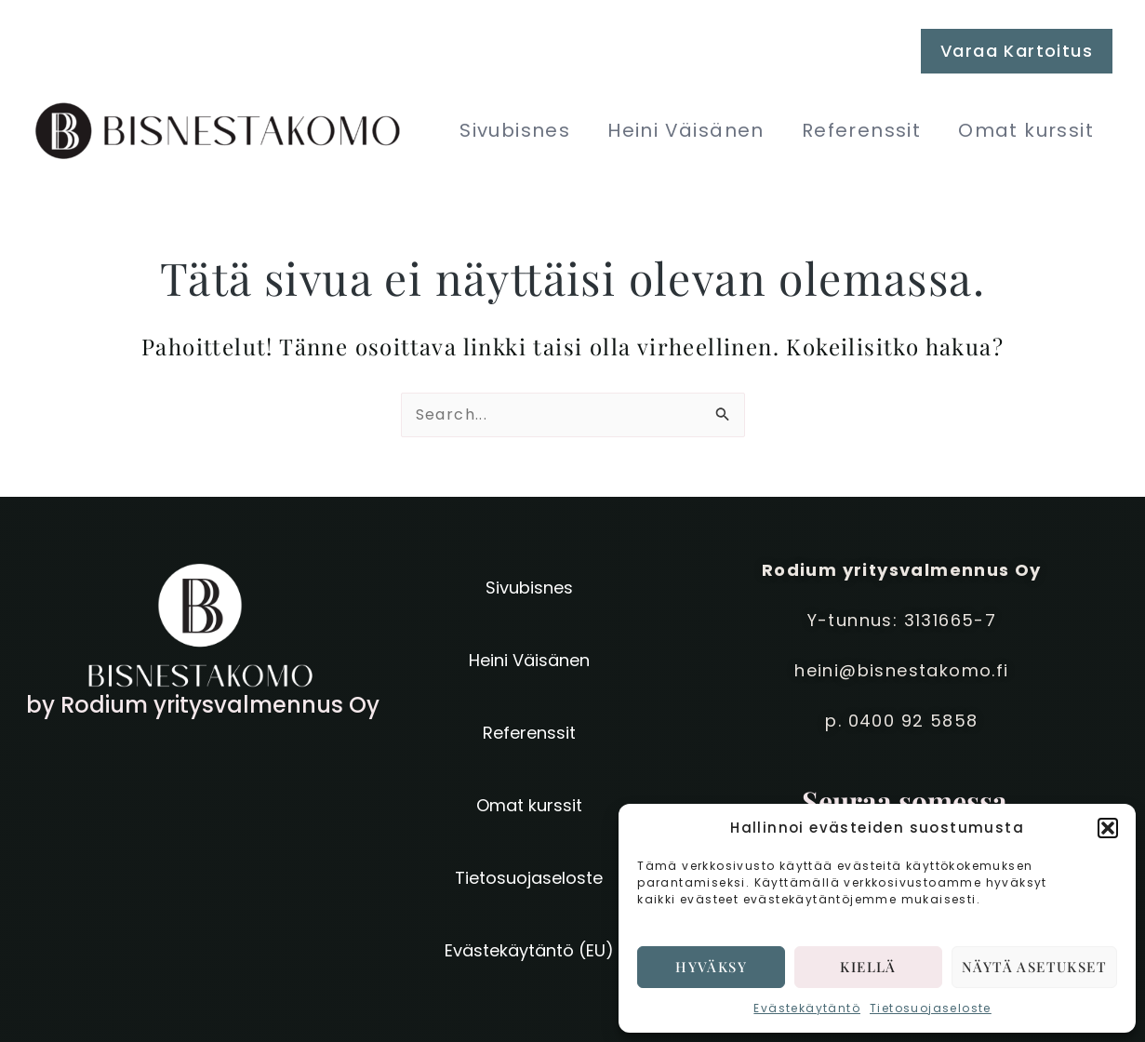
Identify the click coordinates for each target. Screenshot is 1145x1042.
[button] (1107, 828)
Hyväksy (711, 966)
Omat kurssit (1026, 130)
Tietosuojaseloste (931, 1008)
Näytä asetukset (1034, 966)
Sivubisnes (514, 130)
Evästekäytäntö (806, 1008)
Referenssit (861, 130)
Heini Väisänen (686, 130)
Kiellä (868, 966)
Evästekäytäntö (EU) (529, 950)
